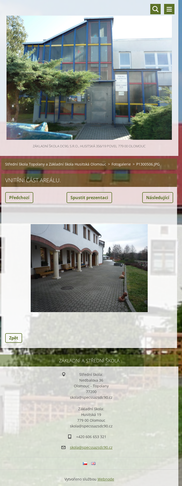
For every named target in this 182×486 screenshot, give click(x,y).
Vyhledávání (155, 9)
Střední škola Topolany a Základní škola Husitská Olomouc (55, 164)
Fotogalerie (121, 164)
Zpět (13, 338)
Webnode (106, 479)
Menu (169, 9)
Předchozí (19, 197)
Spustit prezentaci (89, 197)
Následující (157, 197)
